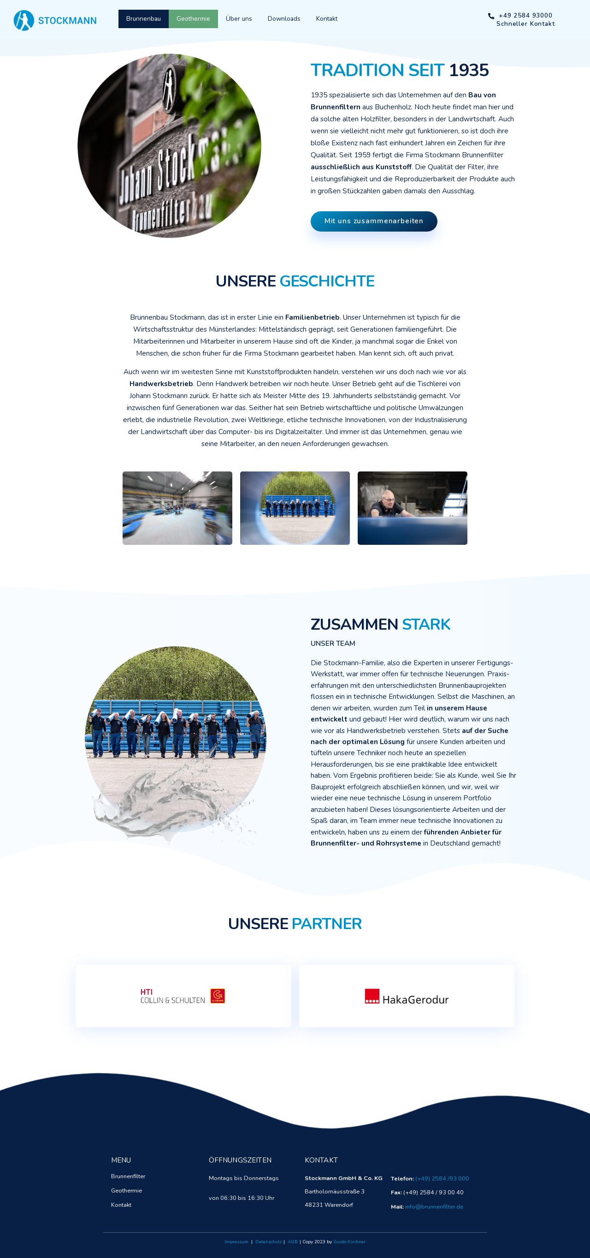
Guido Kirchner (349, 1242)
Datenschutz (268, 1242)
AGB (293, 1242)
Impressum (236, 1242)
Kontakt (326, 18)
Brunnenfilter (128, 1176)
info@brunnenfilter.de (434, 1207)
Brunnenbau (143, 18)
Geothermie (193, 18)
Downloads (284, 18)
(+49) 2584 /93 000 (442, 1179)
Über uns (239, 18)
